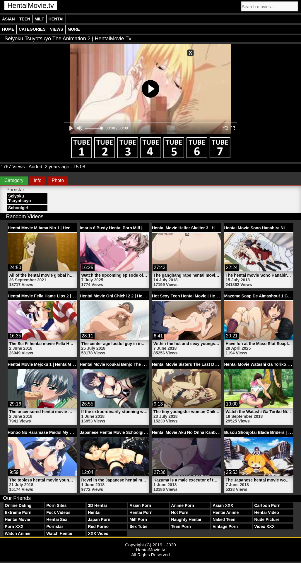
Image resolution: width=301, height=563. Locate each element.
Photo (58, 180)
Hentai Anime (226, 512)
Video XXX (264, 526)
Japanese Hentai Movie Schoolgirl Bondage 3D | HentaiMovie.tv (141, 432)
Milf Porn (138, 519)
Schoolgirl (18, 207)
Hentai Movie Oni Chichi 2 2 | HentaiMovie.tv (123, 296)
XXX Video (98, 533)
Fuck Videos (58, 512)
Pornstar (54, 526)
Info (38, 180)
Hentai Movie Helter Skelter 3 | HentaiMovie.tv (196, 228)
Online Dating (18, 505)
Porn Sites (56, 505)
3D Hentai (97, 505)
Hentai (56, 19)
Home (8, 29)
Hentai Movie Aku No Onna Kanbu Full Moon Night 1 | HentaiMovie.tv (219, 432)
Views (56, 29)
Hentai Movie (17, 519)
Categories (32, 29)
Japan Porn (99, 519)
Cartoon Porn (267, 505)
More (74, 29)
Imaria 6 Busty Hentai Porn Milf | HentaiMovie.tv (126, 228)
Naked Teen (224, 519)
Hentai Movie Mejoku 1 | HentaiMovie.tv (46, 364)
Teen (24, 19)
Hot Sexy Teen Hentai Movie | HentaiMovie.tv (195, 296)
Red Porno (98, 526)
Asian (8, 19)
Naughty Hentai (186, 519)
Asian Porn (140, 505)
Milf (39, 19)
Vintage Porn (225, 526)
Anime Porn (182, 505)
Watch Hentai (59, 533)
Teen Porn (181, 526)
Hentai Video (266, 512)
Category (13, 180)
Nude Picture (266, 519)
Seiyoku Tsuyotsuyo (19, 198)
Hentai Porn (141, 512)
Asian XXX (223, 505)
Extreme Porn (18, 512)
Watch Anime (17, 533)
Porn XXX (14, 526)
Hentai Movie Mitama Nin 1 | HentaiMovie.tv (50, 228)
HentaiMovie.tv (30, 5)
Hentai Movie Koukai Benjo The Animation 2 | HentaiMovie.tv (139, 364)
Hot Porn (179, 512)
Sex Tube (138, 526)
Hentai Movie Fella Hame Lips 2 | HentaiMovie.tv (54, 296)
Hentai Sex (56, 519)
